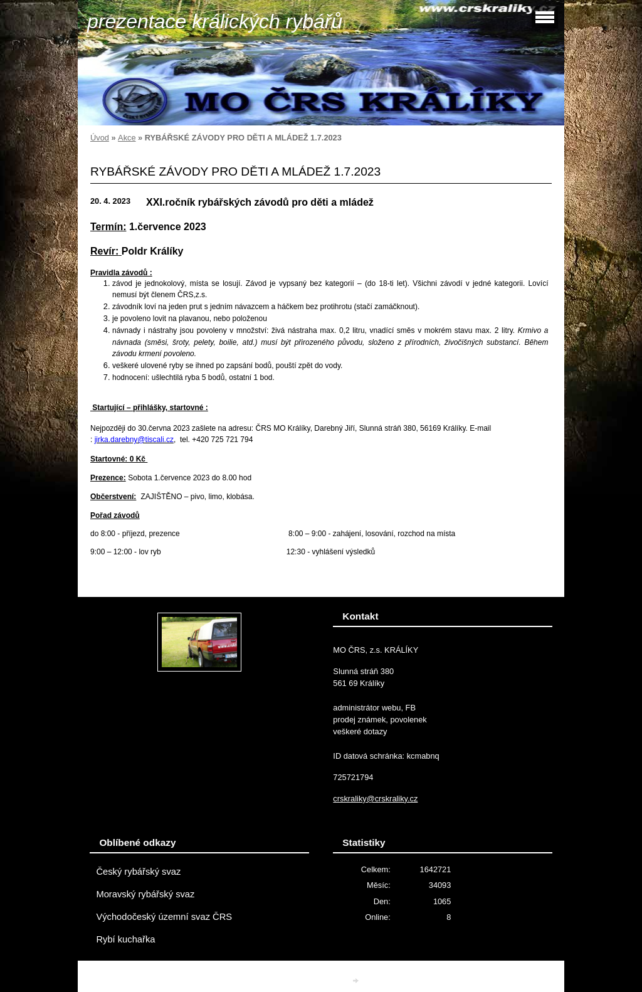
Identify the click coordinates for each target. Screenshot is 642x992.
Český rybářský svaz (138, 872)
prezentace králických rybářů (214, 21)
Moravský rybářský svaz (145, 894)
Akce (126, 137)
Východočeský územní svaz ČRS (164, 917)
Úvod (99, 137)
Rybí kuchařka (125, 939)
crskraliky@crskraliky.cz (375, 798)
